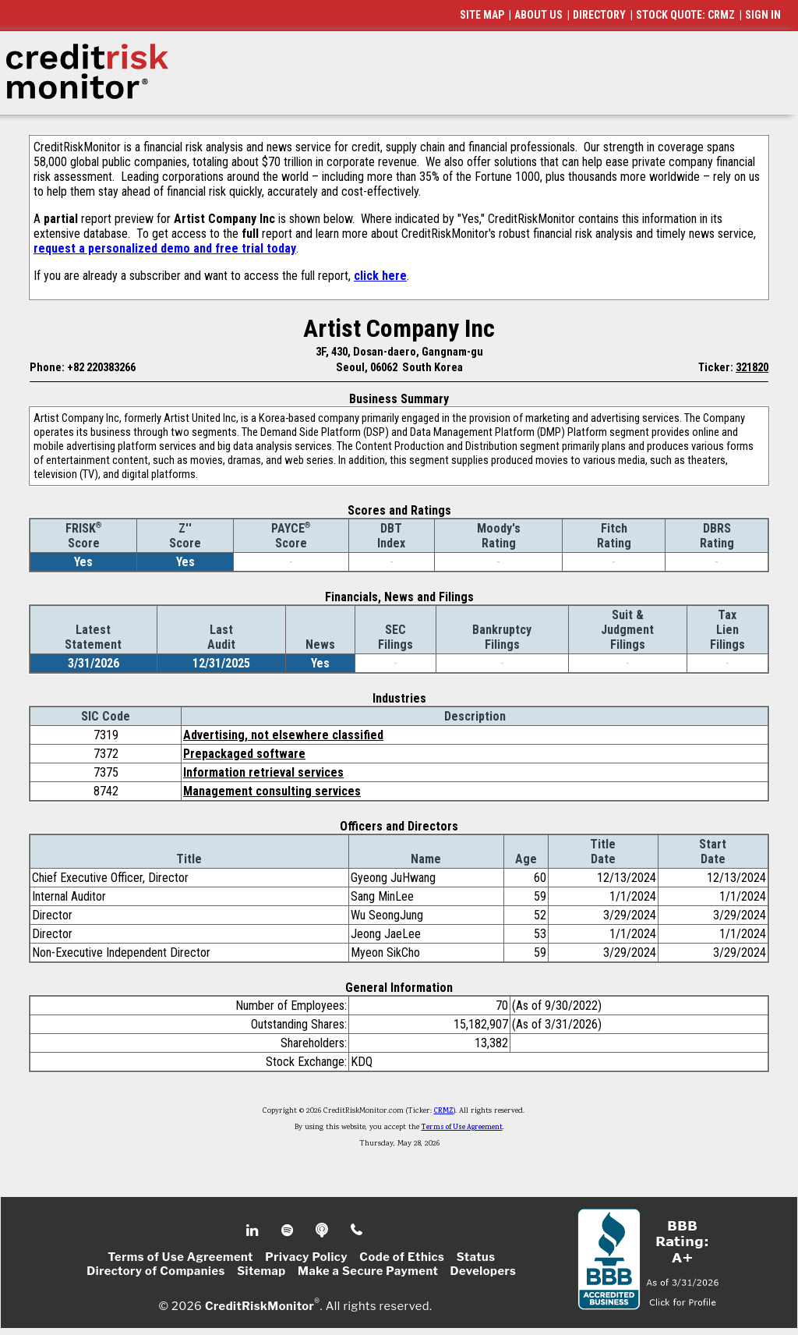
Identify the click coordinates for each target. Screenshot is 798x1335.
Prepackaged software (244, 753)
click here (380, 275)
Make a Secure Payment (368, 1271)
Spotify (288, 1230)
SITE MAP (482, 15)
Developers (483, 1271)
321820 (752, 367)
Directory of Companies (155, 1271)
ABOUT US (538, 15)
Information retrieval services (263, 772)
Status (476, 1257)
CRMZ (444, 1111)
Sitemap (261, 1271)
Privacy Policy (306, 1257)
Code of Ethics (401, 1257)
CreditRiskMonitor (259, 1305)
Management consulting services (272, 791)
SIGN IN (763, 15)
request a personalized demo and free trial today (165, 248)
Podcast (323, 1230)
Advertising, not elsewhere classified (283, 735)
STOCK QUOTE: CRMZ (685, 15)
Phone (357, 1230)
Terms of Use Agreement (462, 1127)
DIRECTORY (599, 15)
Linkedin (254, 1230)
